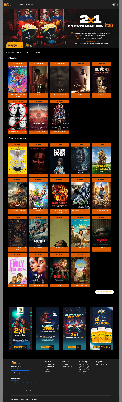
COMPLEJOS (29, 4)
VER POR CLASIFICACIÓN (104, 292)
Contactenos (48, 368)
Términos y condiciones (102, 364)
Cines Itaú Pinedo (49, 366)
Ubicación (47, 371)
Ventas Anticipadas (84, 369)
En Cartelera (65, 364)
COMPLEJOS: (10, 53)
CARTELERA (20, 4)
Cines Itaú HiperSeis (50, 364)
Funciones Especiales (84, 366)
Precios (47, 369)
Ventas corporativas (84, 364)
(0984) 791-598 (14, 368)
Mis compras (82, 373)
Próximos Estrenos (67, 366)
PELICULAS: (30, 53)
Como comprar (83, 371)
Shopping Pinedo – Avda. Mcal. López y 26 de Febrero (25, 382)
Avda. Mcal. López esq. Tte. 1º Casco (20, 370)
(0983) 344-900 (14, 380)
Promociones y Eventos (85, 368)
